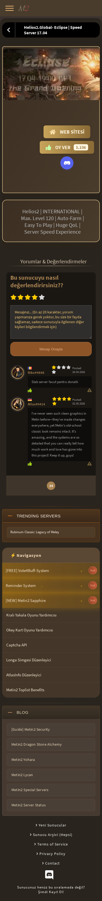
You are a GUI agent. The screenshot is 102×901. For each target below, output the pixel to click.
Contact (52, 863)
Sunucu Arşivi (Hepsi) (52, 834)
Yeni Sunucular (52, 825)
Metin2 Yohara (23, 759)
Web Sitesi (67, 132)
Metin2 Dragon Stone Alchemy (36, 744)
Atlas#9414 (36, 404)
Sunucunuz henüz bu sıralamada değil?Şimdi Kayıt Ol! (51, 889)
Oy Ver (67, 147)
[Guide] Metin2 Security (30, 729)
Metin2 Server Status (28, 805)
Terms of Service (52, 844)
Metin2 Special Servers (29, 789)
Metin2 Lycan (22, 774)
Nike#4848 (36, 372)
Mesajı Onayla (51, 349)
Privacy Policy (52, 853)
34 (51, 485)
